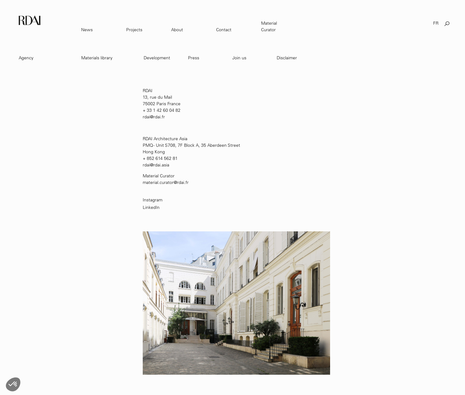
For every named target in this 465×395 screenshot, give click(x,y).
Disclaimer (287, 58)
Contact (223, 29)
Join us (239, 58)
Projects (134, 29)
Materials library (96, 58)
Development (157, 58)
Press (193, 58)
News (87, 29)
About (177, 29)
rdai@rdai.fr (154, 117)
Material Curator (269, 26)
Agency (26, 58)
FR (435, 23)
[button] (13, 384)
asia (165, 165)
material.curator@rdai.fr (166, 182)
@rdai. (156, 165)
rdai (146, 165)
